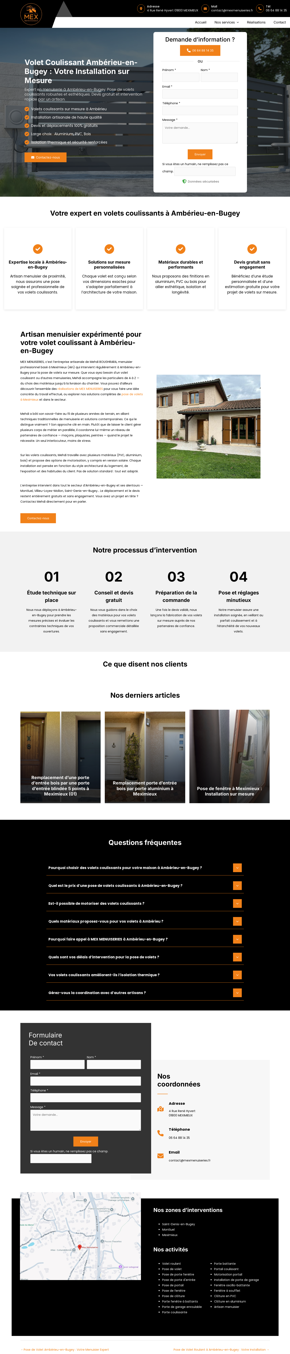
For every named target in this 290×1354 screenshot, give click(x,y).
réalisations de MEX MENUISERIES (80, 389)
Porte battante (225, 1264)
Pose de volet (172, 1269)
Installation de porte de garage (236, 1280)
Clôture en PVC (225, 1296)
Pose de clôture (173, 1296)
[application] (237, 22)
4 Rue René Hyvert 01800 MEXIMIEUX (172, 10)
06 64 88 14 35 (276, 10)
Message (170, 120)
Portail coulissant (226, 1269)
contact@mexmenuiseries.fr (232, 10)
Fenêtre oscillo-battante (232, 1285)
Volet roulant (171, 1264)
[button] (227, 22)
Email (167, 87)
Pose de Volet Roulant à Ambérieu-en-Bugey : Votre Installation (221, 1350)
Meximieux (170, 1235)
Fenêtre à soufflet (227, 1291)
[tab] (145, 867)
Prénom (169, 70)
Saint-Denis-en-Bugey (178, 1224)
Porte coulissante (174, 1312)
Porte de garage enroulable (182, 1307)
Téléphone (171, 103)
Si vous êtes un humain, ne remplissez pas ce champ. (69, 1151)
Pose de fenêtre (173, 1291)
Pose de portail (173, 1285)
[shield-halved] (184, 181)
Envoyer (200, 154)
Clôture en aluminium (230, 1301)
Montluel (168, 1230)
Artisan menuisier (226, 1307)
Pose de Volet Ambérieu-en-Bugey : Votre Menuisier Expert (65, 1350)
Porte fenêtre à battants (180, 1301)
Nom (205, 70)
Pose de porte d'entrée (178, 1280)
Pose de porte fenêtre (178, 1274)
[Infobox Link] (176, 1111)
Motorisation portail (228, 1274)
